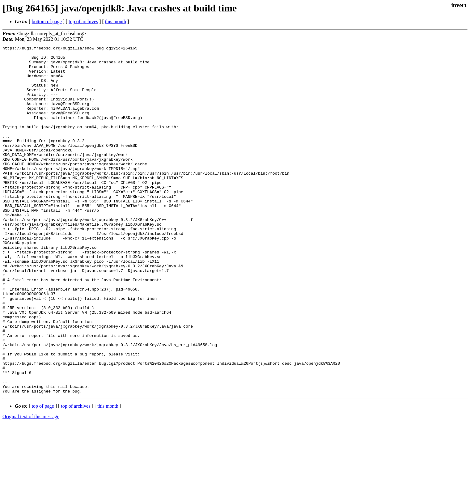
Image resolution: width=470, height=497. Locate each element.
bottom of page (47, 21)
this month (115, 21)
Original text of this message (30, 486)
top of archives (83, 21)
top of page (43, 475)
